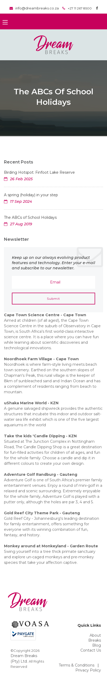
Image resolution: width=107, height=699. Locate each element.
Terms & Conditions (76, 665)
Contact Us (90, 650)
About (95, 635)
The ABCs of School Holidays (30, 217)
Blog (96, 645)
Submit (53, 299)
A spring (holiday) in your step (31, 195)
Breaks (94, 640)
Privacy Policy (88, 670)
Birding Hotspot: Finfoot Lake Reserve (39, 172)
